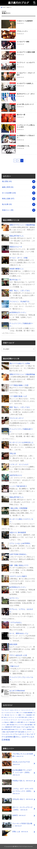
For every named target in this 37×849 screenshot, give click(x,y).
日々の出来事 (9, 193)
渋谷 (8, 715)
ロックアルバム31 (16, 734)
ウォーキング (5, 710)
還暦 (22, 722)
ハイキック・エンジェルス (18, 464)
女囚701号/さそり (15, 475)
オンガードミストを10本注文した (21, 442)
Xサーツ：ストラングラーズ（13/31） (17, 809)
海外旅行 (29, 729)
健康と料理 (7, 187)
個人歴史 (7, 181)
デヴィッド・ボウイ (21, 729)
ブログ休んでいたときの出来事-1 (17, 755)
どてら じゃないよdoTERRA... (20, 543)
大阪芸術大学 (8, 727)
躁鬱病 (12, 722)
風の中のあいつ (15, 279)
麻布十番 (9, 724)
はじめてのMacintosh (17, 690)
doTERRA (9, 737)
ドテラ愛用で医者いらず (18, 396)
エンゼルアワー (28, 720)
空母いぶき (15, 832)
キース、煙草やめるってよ (18, 633)
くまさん (11, 710)
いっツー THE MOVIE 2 (18, 486)
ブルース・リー (14, 715)
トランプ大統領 (23, 712)
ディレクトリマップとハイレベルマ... (21, 678)
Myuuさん (7, 722)
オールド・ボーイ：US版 (18, 258)
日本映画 (6, 740)
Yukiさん (5, 717)
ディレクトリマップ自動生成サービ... (21, 325)
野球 (23, 717)
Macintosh (32, 722)
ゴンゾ (24, 734)
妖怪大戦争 (13, 644)
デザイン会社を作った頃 (18, 655)
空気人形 (12, 453)
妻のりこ (17, 737)
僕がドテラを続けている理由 (19, 363)
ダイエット (17, 710)
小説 (7, 732)
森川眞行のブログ (18, 2)
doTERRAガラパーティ (17, 312)
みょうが (30, 734)
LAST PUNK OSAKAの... (18, 554)
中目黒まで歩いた (17, 781)
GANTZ (14, 816)
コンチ (16, 717)
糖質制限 (30, 712)
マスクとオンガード (16, 418)
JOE (17, 712)
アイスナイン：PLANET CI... (19, 301)
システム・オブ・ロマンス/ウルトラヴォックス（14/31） (17, 791)
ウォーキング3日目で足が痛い (17, 825)
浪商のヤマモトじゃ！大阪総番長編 (22, 225)
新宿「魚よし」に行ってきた (19, 290)
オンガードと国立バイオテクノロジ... (21, 520)
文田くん (26, 717)
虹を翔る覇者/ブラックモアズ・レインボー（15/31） (17, 772)
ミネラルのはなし (15, 622)
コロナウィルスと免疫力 (18, 576)
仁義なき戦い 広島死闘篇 (18, 508)
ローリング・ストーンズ (17, 720)
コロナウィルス (27, 737)
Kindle (13, 729)
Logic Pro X (28, 727)
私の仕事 (7, 204)
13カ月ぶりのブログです (16, 763)
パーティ (4, 724)
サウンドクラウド (19, 724)
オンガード (26, 722)
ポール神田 (17, 722)
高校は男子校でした (16, 236)
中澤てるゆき (17, 727)
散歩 (13, 724)
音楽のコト (7, 210)
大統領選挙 (29, 715)
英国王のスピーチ (15, 247)
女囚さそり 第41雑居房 (17, 532)
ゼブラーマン (14, 598)
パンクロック (6, 720)
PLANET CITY (13, 732)
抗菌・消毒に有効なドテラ (18, 565)
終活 (26, 724)
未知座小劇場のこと (16, 269)
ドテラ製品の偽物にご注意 (18, 385)
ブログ (23, 727)
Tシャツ (14, 712)
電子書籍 (30, 724)
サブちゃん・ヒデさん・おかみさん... (21, 610)
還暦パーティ (21, 715)
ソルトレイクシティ (26, 710)
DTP (20, 717)
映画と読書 (8, 198)
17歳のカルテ (14, 666)
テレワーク (11, 717)
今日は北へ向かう (17, 800)
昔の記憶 (21, 732)
